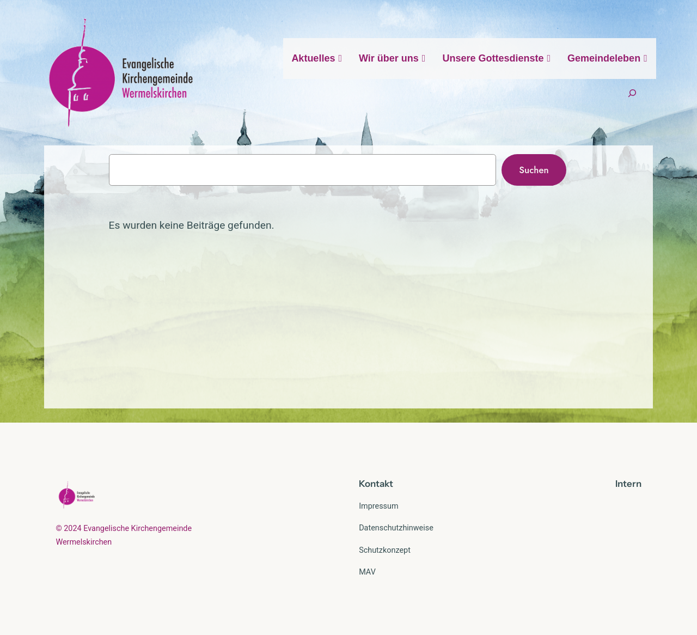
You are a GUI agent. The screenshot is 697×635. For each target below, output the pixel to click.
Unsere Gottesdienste (496, 58)
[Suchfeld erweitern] (632, 93)
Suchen (533, 169)
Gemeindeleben (607, 58)
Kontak (374, 483)
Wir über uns (392, 58)
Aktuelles (317, 58)
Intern (628, 483)
